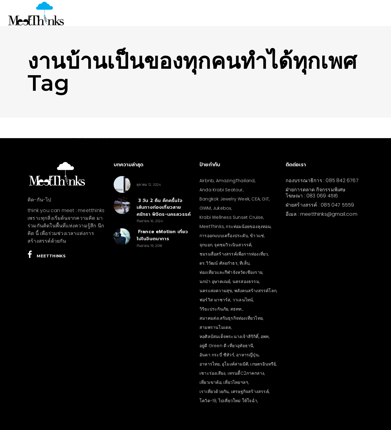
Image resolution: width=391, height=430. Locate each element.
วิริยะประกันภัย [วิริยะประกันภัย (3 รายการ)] (213, 309)
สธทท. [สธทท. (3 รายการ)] (236, 309)
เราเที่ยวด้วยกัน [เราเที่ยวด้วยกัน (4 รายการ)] (214, 391)
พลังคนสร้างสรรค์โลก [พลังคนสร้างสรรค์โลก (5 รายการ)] (255, 291)
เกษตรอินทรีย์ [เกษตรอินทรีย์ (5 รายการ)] (263, 364)
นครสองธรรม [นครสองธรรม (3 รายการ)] (245, 281)
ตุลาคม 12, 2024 (149, 184)
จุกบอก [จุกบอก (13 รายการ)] (205, 245)
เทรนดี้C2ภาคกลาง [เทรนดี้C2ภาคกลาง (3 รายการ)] (246, 373)
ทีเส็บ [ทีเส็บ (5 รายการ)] (244, 263)
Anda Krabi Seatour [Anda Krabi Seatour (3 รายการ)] (221, 190)
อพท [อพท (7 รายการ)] (265, 336)
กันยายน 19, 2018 (149, 246)
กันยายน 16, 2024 (150, 221)
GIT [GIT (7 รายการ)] (265, 199)
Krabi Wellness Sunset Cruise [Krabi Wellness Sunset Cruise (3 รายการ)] (231, 217)
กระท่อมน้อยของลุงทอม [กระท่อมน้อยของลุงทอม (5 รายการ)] (248, 226)
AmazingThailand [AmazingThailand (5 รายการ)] (235, 181)
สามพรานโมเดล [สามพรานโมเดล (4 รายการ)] (215, 327)
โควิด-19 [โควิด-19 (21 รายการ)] (207, 401)
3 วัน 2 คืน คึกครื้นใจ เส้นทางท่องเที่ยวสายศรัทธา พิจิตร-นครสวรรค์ (164, 207)
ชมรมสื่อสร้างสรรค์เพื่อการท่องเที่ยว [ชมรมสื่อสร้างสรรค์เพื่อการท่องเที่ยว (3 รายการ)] (233, 254)
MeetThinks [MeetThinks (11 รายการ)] (211, 226)
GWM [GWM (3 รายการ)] (205, 208)
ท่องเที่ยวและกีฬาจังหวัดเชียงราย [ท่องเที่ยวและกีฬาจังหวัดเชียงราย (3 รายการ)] (230, 272)
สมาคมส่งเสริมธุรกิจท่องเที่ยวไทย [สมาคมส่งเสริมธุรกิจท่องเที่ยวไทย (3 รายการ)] (231, 318)
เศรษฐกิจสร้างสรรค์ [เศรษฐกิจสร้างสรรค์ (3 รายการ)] (250, 391)
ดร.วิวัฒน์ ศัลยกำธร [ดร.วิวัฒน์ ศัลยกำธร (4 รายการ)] (218, 263)
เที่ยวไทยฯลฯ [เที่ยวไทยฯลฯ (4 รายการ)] (235, 382)
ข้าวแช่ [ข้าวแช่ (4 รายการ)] (257, 236)
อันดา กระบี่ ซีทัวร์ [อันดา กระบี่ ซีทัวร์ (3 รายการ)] (216, 355)
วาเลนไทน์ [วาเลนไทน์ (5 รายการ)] (242, 300)
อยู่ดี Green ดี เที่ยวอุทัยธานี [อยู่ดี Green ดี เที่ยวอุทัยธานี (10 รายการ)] (226, 346)
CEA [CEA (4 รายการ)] (255, 199)
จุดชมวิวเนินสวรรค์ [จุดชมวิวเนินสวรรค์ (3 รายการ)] (232, 245)
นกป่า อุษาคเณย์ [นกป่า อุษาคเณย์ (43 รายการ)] (214, 281)
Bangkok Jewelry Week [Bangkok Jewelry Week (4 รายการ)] (224, 199)
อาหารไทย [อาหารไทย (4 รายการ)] (209, 364)
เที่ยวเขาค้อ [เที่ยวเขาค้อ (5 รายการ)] (210, 382)
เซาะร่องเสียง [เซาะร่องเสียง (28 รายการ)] (212, 373)
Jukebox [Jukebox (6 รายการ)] (222, 208)
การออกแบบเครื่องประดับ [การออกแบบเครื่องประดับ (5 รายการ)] (223, 236)
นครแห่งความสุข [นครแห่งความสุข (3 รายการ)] (215, 291)
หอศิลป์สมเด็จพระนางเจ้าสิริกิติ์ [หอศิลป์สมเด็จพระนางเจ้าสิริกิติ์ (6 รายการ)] (229, 336)
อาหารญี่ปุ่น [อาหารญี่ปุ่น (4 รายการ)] (247, 355)
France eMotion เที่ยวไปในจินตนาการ (162, 235)
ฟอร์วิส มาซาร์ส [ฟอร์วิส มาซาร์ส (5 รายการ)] (214, 300)
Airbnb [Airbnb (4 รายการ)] (206, 181)
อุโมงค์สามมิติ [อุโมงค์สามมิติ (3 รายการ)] (235, 364)
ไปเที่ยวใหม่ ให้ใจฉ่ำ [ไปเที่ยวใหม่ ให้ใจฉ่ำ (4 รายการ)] (237, 401)
